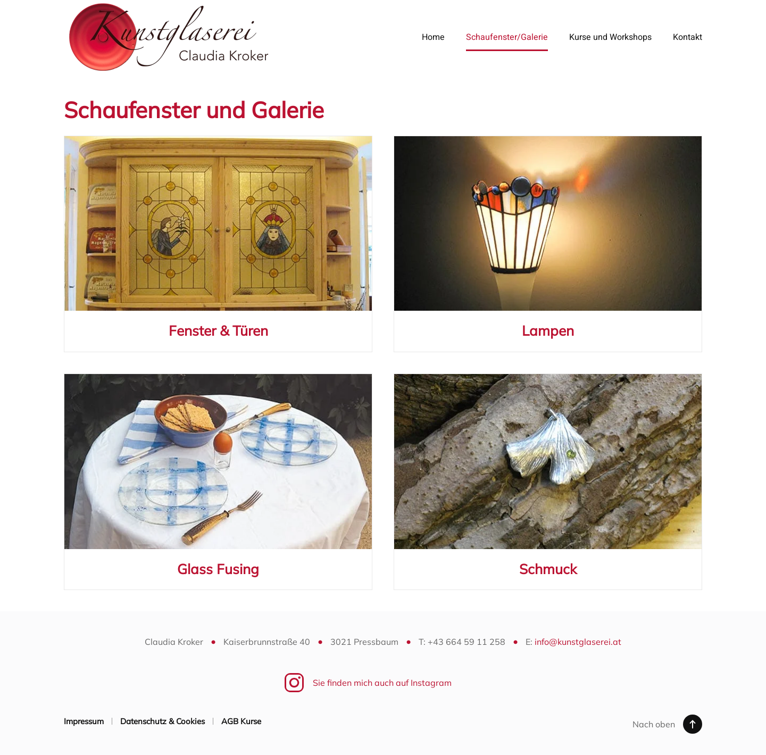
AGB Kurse (241, 721)
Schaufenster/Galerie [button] (507, 37)
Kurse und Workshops (610, 37)
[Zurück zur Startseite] (169, 37)
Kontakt (687, 37)
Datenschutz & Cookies (162, 721)
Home (433, 37)
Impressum (84, 721)
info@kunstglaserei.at (578, 641)
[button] (692, 724)
